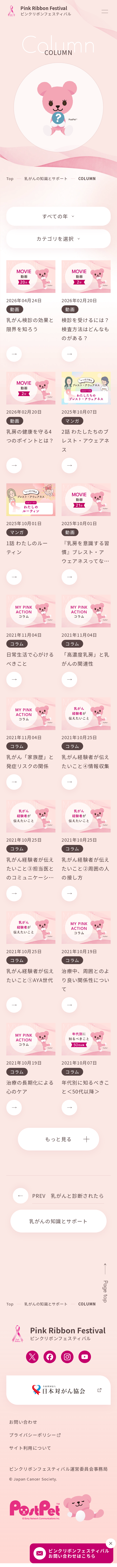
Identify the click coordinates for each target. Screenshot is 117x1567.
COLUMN (87, 179)
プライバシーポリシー (32, 1435)
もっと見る (58, 1139)
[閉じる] (111, 1543)
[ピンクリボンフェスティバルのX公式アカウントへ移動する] (32, 1357)
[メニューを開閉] (105, 11)
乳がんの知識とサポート (46, 179)
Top (10, 179)
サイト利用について (30, 1448)
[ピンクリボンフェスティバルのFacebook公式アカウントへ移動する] (50, 1357)
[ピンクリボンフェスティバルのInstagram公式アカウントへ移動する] (67, 1357)
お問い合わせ (23, 1422)
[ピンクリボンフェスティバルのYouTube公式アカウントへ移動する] (84, 1357)
